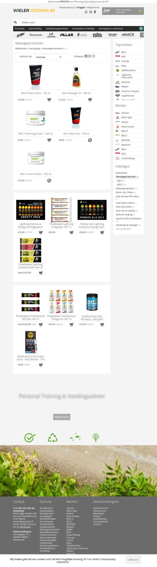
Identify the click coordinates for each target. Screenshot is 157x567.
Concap (122, 61)
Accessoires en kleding (83, 28)
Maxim (121, 86)
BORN (70, 489)
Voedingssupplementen (57, 28)
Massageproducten (52, 48)
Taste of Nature (74, 532)
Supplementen (47, 486)
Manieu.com (138, 549)
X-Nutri (70, 542)
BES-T (121, 135)
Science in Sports (127, 91)
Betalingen (98, 473)
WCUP (70, 534)
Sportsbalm (72, 526)
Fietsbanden (46, 502)
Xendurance (73, 540)
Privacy (96, 475)
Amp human (124, 126)
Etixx (120, 65)
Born (120, 52)
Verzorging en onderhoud (111, 28)
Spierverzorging (125, 214)
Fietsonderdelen (48, 499)
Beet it (70, 478)
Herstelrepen (46, 481)
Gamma (45, 461)
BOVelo (70, 486)
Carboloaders (47, 470)
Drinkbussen (46, 467)
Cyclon (70, 499)
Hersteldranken (48, 478)
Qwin (69, 521)
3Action (122, 112)
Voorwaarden (100, 478)
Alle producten (123, 229)
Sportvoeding (35, 28)
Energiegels (46, 475)
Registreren (93, 7)
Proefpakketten (47, 507)
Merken (72, 461)
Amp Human (73, 475)
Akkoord (133, 559)
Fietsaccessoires (48, 494)
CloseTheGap (125, 158)
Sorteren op (40, 57)
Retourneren (99, 470)
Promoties (20, 28)
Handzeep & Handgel (128, 225)
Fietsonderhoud (48, 497)
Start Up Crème (125, 206)
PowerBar (71, 518)
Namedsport (73, 516)
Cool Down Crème (126, 203)
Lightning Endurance (124, 76)
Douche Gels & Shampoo (128, 220)
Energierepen (47, 473)
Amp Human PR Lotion (127, 197)
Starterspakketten (49, 505)
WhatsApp (25, 486)
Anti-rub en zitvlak (127, 210)
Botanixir (123, 144)
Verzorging (34, 48)
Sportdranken (47, 483)
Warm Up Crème (126, 192)
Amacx (121, 121)
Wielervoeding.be (106, 461)
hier (22, 473)
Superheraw (124, 95)
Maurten (122, 82)
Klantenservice (67, 7)
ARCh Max (123, 117)
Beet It (121, 131)
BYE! (120, 56)
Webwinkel (21, 48)
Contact (18, 461)
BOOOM (122, 140)
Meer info (62, 376)
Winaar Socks (73, 537)
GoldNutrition (125, 70)
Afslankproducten (126, 188)
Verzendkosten (100, 481)
